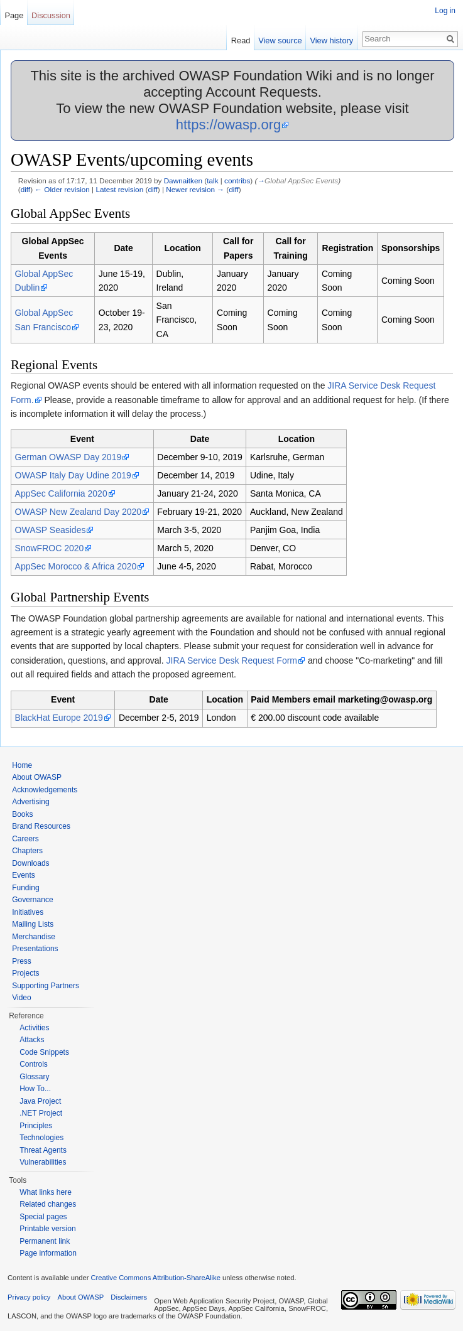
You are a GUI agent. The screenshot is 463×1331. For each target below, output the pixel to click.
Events (23, 875)
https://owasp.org (228, 124)
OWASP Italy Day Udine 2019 (73, 475)
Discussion (50, 15)
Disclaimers (129, 1297)
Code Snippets (44, 1052)
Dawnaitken (183, 180)
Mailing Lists (32, 924)
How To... (35, 1088)
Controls (33, 1064)
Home (22, 765)
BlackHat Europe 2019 (59, 718)
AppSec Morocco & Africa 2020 (76, 566)
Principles (35, 1125)
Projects (25, 973)
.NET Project (40, 1113)
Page (13, 15)
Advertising (30, 801)
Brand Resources (41, 826)
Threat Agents (43, 1150)
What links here (45, 1192)
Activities (34, 1027)
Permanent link (44, 1241)
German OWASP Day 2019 (68, 457)
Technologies (41, 1137)
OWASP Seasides (50, 530)
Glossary (34, 1076)
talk (212, 180)
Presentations (35, 948)
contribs (237, 180)
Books (22, 814)
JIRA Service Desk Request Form (232, 660)
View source (280, 40)
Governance (32, 899)
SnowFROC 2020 (49, 548)
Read (241, 40)
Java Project (40, 1101)
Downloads (30, 863)
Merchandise (33, 936)
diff (25, 189)
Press (21, 961)
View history (331, 40)
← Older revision (62, 189)
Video (21, 997)
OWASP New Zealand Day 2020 (78, 512)
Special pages (43, 1216)
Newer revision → (195, 189)
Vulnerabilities (42, 1162)
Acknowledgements (44, 789)
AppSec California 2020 (61, 493)
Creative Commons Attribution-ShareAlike (155, 1277)
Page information (48, 1253)
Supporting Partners (45, 985)
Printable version (47, 1228)
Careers (25, 838)
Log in (445, 10)
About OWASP (37, 777)
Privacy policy (29, 1297)
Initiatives (27, 912)
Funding (25, 887)
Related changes (47, 1204)
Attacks (31, 1039)
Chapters (27, 850)
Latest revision (119, 189)
